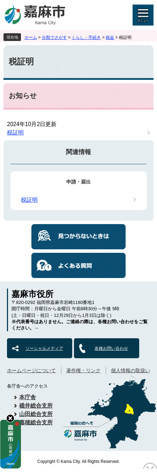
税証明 (15, 133)
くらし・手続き (86, 37)
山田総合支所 (36, 414)
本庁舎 (27, 397)
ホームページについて (31, 370)
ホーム (30, 37)
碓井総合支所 (36, 406)
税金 (110, 37)
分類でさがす (54, 37)
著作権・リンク (83, 370)
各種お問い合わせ (111, 348)
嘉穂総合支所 (36, 422)
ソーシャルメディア (44, 348)
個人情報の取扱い (130, 370)
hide (10, 418)
